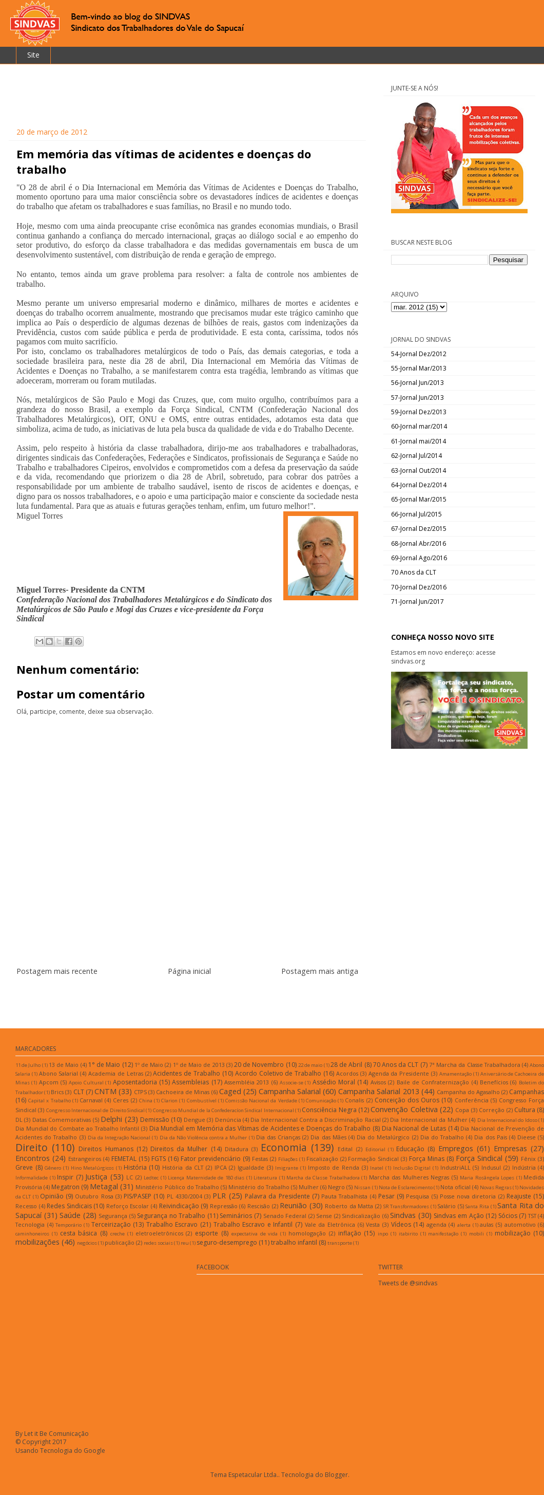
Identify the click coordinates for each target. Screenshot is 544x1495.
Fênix (528, 1158)
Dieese (526, 1137)
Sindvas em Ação (458, 1215)
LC (129, 1177)
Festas (260, 1158)
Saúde (70, 1215)
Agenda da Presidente (399, 1073)
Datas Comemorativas (61, 1119)
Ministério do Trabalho (258, 1187)
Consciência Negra (329, 1109)
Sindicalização (361, 1216)
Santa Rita (477, 1206)
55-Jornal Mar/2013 (418, 368)
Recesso (26, 1206)
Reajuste (519, 1196)
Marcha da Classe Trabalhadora (323, 1177)
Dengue (194, 1119)
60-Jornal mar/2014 (419, 426)
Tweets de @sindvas (407, 1283)
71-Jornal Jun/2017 (417, 601)
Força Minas (426, 1158)
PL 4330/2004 (184, 1196)
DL (19, 1119)
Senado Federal (285, 1216)
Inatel (376, 1168)
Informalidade (31, 1177)
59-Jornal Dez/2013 (418, 412)
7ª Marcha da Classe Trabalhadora (474, 1064)
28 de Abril (346, 1064)
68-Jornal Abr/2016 (418, 543)
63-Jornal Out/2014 (418, 470)
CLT (78, 1091)
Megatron (65, 1187)
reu (185, 1243)
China (145, 1100)
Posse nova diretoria (468, 1196)
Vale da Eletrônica (330, 1224)
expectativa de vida (254, 1233)
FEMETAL (124, 1158)
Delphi (111, 1119)
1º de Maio (148, 1064)
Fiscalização (322, 1158)
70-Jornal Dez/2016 (418, 587)
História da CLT (182, 1167)
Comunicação (321, 1100)
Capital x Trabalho (49, 1100)
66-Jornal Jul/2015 (416, 514)
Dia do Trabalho (442, 1137)
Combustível (202, 1100)
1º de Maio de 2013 (199, 1064)
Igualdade (251, 1167)
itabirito (408, 1233)
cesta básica (79, 1233)
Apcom (49, 1082)
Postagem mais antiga (319, 971)
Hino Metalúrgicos (92, 1168)
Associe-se (291, 1082)
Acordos (347, 1073)
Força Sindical (479, 1158)
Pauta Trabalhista (344, 1196)
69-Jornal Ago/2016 (419, 557)
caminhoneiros (32, 1233)
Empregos (455, 1148)
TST (532, 1216)
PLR (219, 1196)
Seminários (236, 1215)
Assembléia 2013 (246, 1082)
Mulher (309, 1187)
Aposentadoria (135, 1082)
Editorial (375, 1149)
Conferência (472, 1100)
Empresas (510, 1148)
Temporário (68, 1225)
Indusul (491, 1167)
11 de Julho (28, 1065)
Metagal (104, 1186)
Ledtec (151, 1177)
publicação (119, 1242)
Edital (345, 1149)
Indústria (524, 1167)
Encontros (32, 1158)
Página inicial (189, 971)
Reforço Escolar (127, 1206)
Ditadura (236, 1149)
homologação (307, 1233)
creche (117, 1233)
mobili (476, 1233)
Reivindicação (179, 1206)
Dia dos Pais (490, 1137)
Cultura (524, 1109)
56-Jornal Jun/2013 (417, 382)
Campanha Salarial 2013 (378, 1091)
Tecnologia (30, 1224)
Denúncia (228, 1119)
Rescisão (258, 1206)
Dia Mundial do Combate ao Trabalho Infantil (77, 1128)
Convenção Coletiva (404, 1109)
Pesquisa (417, 1196)
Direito (31, 1147)
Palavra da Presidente (277, 1196)
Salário (446, 1206)
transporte (339, 1243)
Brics (57, 1092)
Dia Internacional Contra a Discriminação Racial (315, 1119)
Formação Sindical (373, 1158)
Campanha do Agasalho (468, 1092)
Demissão (154, 1119)
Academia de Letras (115, 1073)
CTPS (140, 1092)
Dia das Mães (328, 1137)
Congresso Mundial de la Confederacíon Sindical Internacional (223, 1110)
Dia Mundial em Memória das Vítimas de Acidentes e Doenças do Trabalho (260, 1128)
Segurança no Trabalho (171, 1215)
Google (94, 1450)
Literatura (265, 1177)
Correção (491, 1110)
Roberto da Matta (349, 1206)
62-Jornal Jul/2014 (416, 455)
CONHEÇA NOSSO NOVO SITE (442, 637)
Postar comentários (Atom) (200, 1002)
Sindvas (403, 1215)
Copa (462, 1110)
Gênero (53, 1168)
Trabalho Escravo (172, 1224)
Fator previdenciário (211, 1158)
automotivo (520, 1224)
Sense (324, 1216)
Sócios (507, 1215)
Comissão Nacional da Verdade (261, 1100)
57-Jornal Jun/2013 (417, 397)
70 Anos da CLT (413, 572)
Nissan (362, 1187)
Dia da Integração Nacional (119, 1137)
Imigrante (286, 1168)
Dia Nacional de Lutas (414, 1128)
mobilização (513, 1233)
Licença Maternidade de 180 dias (206, 1177)
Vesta (373, 1224)
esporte (206, 1233)
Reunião (293, 1205)
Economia (284, 1147)
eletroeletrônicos (159, 1233)
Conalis (354, 1100)
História (135, 1167)
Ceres (120, 1100)
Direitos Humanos (106, 1149)
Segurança (113, 1216)
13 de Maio (64, 1064)
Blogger (336, 1474)
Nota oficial (455, 1187)
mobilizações (37, 1242)
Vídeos (401, 1224)
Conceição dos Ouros (407, 1100)
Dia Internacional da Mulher (428, 1119)
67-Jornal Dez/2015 (418, 528)
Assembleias (190, 1082)
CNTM (105, 1091)
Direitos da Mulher (178, 1149)
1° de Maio (104, 1064)
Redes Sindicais (69, 1206)
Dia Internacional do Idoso (507, 1120)
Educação (410, 1149)
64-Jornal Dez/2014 (418, 485)
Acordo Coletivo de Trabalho (278, 1073)
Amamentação (455, 1074)
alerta (464, 1225)
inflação (349, 1233)
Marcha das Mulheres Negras (409, 1177)
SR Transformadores (406, 1206)
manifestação (443, 1233)
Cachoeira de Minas (182, 1092)
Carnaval (91, 1100)
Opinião (52, 1196)
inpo (383, 1233)
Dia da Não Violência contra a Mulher (203, 1137)
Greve (24, 1167)
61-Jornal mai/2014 (418, 441)
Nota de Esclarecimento (406, 1187)
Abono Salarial (59, 1073)
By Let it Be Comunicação (52, 1433)
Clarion (169, 1100)
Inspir (65, 1177)
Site (33, 55)
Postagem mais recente (57, 971)
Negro (336, 1187)
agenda (436, 1224)
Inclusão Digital (412, 1168)
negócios (87, 1243)
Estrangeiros (84, 1158)
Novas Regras (496, 1187)
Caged (230, 1091)
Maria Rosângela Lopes (487, 1177)
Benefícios (494, 1082)
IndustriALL (455, 1167)
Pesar (386, 1196)
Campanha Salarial (290, 1091)
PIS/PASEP (137, 1196)
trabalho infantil (294, 1242)
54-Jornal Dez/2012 (418, 353)
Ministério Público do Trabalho (177, 1187)
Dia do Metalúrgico (383, 1137)
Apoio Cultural (86, 1082)
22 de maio (310, 1065)
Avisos (378, 1082)
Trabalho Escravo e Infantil (253, 1224)
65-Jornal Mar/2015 (418, 499)
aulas (486, 1224)
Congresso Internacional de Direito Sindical (95, 1110)
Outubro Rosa (94, 1196)
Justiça (96, 1177)
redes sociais (158, 1243)
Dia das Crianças (278, 1137)
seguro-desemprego (227, 1242)
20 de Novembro (259, 1064)
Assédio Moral (334, 1082)
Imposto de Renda (333, 1167)
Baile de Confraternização (433, 1082)
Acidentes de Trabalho (186, 1073)
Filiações (288, 1159)
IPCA (221, 1167)
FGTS (158, 1158)
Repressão (224, 1206)
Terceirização (111, 1224)
